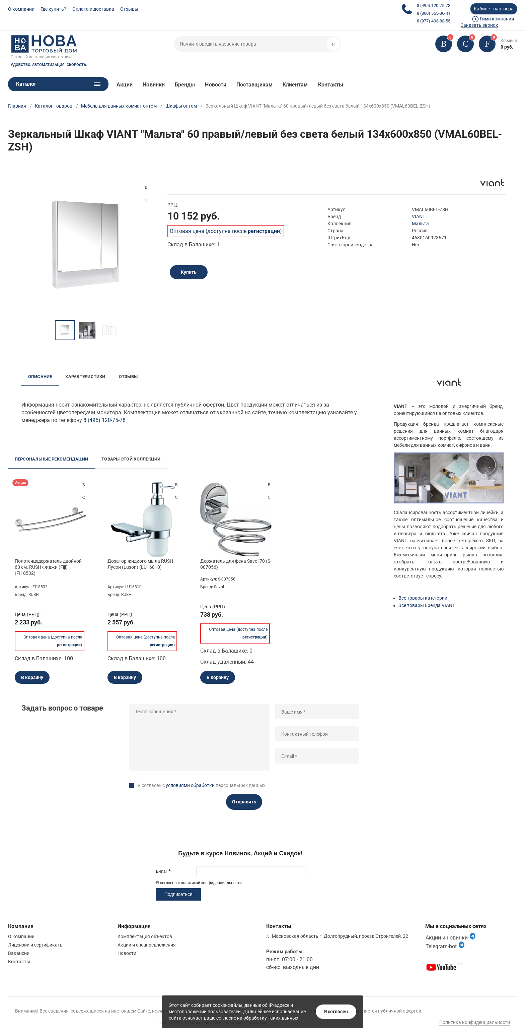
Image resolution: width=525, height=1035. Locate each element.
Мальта (420, 223)
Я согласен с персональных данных (202, 785)
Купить (189, 272)
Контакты (331, 84)
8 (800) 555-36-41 (433, 13)
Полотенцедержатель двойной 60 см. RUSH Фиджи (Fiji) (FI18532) (48, 567)
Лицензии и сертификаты (36, 945)
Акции (125, 84)
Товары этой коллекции (130, 459)
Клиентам (295, 84)
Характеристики (85, 376)
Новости (215, 84)
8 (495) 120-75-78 (433, 5)
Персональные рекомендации (51, 459)
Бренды (185, 84)
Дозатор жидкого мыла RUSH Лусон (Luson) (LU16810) (140, 564)
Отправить (244, 801)
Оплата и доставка (93, 9)
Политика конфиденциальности (474, 1022)
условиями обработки (190, 785)
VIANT (418, 216)
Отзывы (129, 9)
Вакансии (18, 953)
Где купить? (53, 9)
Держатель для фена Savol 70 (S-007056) (236, 564)
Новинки (154, 84)
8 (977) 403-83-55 (433, 20)
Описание (40, 376)
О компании (21, 9)
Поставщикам (254, 84)
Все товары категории (422, 598)
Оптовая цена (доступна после (225, 231)
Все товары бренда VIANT (426, 605)
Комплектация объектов (145, 936)
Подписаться (178, 894)
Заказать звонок (479, 25)
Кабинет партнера (494, 8)
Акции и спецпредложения (147, 945)
